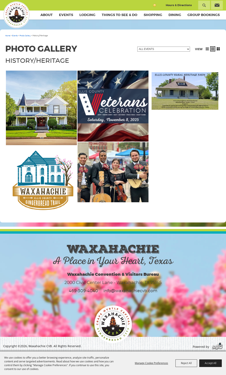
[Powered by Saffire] (217, 346)
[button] (207, 48)
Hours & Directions (179, 5)
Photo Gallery (25, 36)
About (46, 15)
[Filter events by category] (163, 49)
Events (66, 15)
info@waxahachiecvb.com (130, 290)
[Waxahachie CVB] (16, 14)
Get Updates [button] (217, 5)
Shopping (153, 15)
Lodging (87, 15)
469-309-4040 (83, 290)
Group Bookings (203, 15)
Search (204, 5)
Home (7, 36)
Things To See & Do (119, 15)
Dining (174, 15)
